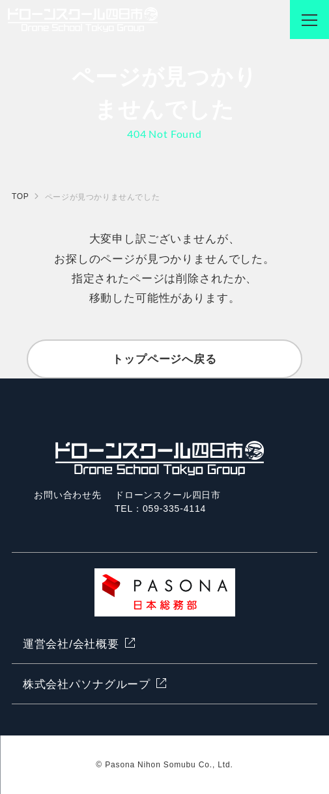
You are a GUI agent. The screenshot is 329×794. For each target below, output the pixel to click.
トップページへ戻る (164, 359)
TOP (20, 196)
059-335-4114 (174, 508)
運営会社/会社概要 (71, 644)
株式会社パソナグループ (86, 684)
